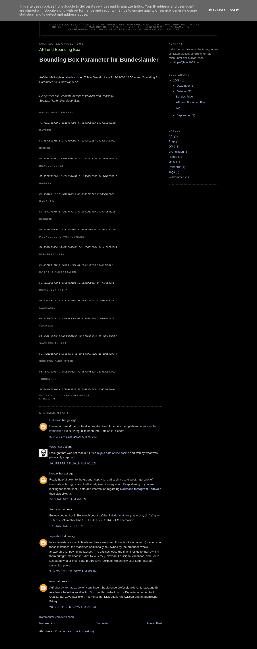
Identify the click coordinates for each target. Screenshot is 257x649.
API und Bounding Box (190, 102)
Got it (234, 10)
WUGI (53, 443)
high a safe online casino (113, 449)
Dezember (184, 85)
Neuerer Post (47, 619)
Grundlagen (176, 151)
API (53, 395)
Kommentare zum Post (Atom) (74, 627)
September (184, 115)
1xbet (85, 552)
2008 (176, 80)
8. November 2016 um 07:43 (73, 433)
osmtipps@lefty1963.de (184, 62)
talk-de (68, 77)
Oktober (182, 91)
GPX (172, 146)
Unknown (55, 416)
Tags (172, 172)
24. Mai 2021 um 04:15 (67, 495)
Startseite (101, 619)
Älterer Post (154, 619)
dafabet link (121, 512)
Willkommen (176, 177)
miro (52, 577)
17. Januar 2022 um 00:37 (71, 522)
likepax (53, 470)
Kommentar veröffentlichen (56, 613)
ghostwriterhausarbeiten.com (73, 584)
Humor (173, 156)
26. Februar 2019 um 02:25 (72, 460)
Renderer (175, 166)
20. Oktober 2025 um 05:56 (72, 603)
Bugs (172, 141)
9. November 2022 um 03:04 (73, 567)
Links (172, 161)
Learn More (216, 10)
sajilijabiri (55, 532)
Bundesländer (185, 96)
